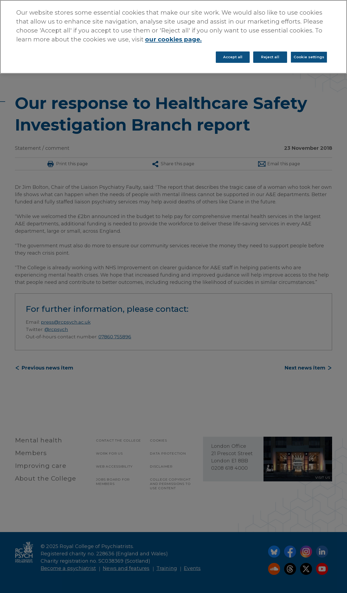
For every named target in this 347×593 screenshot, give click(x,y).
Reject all (270, 57)
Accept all (232, 57)
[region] (173, 37)
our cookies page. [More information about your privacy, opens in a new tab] (173, 39)
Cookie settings (309, 57)
